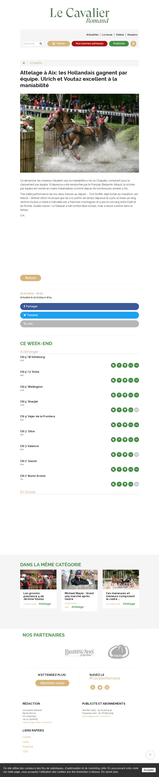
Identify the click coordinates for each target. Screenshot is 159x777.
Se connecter (133, 44)
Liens (26, 741)
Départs (119, 365)
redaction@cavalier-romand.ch (37, 722)
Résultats (125, 365)
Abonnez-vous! (52, 683)
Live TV (136, 365)
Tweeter (31, 315)
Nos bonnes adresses (89, 43)
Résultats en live (130, 365)
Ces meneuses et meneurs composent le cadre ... (120, 596)
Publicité (119, 43)
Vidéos (120, 34)
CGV (25, 751)
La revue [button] (107, 34)
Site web (113, 365)
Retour (30, 278)
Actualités (92, 34)
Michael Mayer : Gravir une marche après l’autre (79, 596)
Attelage (45, 603)
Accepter (149, 770)
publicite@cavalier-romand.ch (96, 716)
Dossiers (132, 34)
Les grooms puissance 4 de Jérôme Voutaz (33, 596)
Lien (28, 323)
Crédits (27, 737)
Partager (31, 306)
